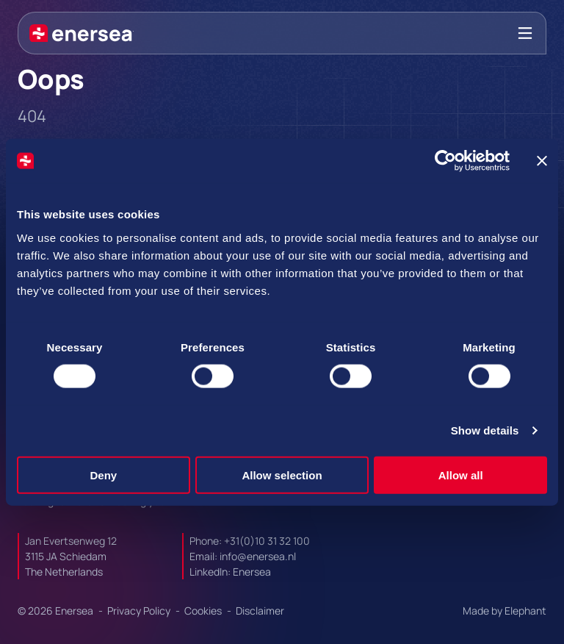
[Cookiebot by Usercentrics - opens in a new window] (445, 161)
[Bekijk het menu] (525, 33)
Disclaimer (260, 611)
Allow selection (282, 474)
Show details (485, 430)
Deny (103, 474)
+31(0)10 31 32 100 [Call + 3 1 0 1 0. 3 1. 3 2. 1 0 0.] (267, 541)
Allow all (460, 474)
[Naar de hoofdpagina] (81, 33)
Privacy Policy (140, 611)
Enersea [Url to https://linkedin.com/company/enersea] (252, 572)
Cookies (204, 611)
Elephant (525, 611)
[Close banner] (542, 161)
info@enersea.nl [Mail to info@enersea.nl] (258, 556)
